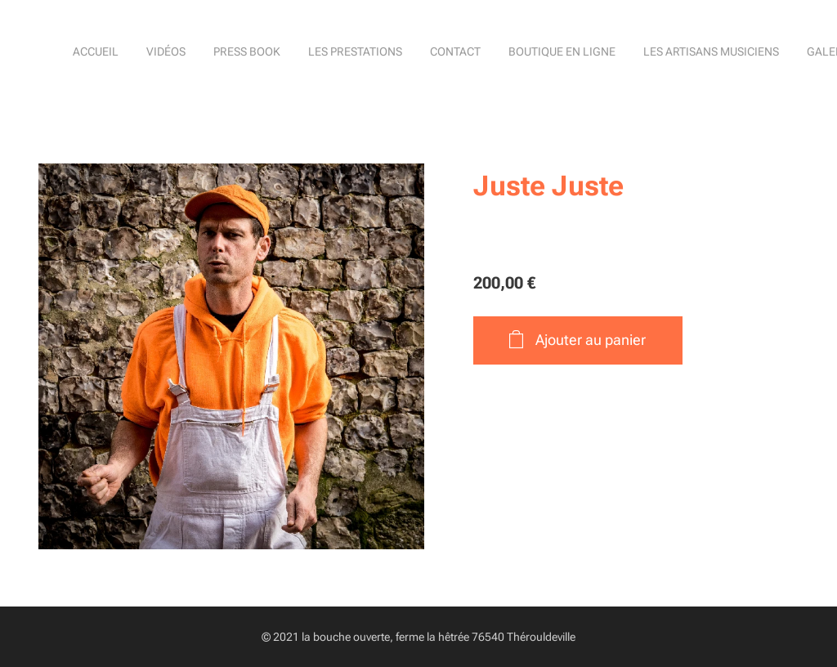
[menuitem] (488, 53)
